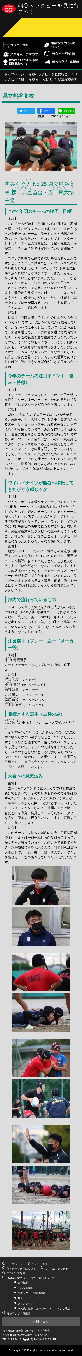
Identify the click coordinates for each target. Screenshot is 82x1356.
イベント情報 (25, 1288)
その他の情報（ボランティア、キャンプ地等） (45, 1308)
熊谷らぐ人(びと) (41, 79)
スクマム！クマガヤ (56, 1268)
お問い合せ (41, 1321)
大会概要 (23, 1282)
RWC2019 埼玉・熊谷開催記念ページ (30, 1278)
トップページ (14, 74)
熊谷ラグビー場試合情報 (32, 1293)
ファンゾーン (25, 1303)
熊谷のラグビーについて (21, 1268)
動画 (20, 1298)
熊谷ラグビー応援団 (18, 1313)
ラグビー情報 (14, 79)
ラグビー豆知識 (16, 1273)
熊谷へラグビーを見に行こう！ (51, 74)
